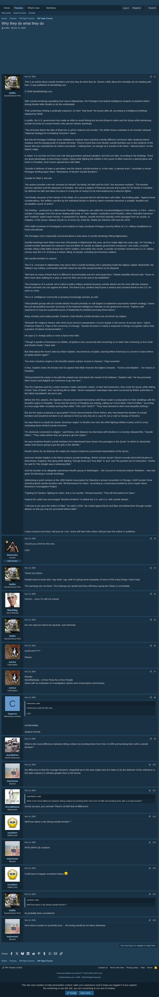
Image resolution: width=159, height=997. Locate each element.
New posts (6, 13)
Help (143, 967)
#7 (155, 672)
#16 (154, 920)
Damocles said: (33, 703)
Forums (19, 8)
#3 (155, 568)
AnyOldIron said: (34, 796)
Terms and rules (117, 967)
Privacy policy (132, 967)
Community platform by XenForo (79, 973)
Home (7, 8)
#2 (155, 539)
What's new (33, 8)
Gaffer (7, 28)
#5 (155, 620)
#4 (155, 594)
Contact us (103, 967)
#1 (155, 77)
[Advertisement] (79, 52)
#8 (155, 697)
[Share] (151, 76)
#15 (154, 894)
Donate (32, 13)
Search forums (19, 13)
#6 (155, 646)
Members (51, 8)
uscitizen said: (33, 900)
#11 (154, 790)
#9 (155, 739)
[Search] (150, 8)
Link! (27, 550)
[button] (42, 8)
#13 (154, 842)
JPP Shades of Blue (12, 967)
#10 (154, 765)
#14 (154, 868)
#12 (154, 816)
